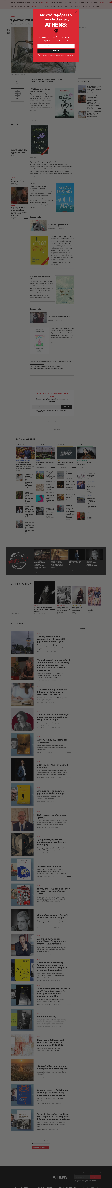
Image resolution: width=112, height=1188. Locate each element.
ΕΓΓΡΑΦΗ (56, 50)
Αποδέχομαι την (57, 55)
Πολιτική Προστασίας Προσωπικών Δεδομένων (61, 55)
